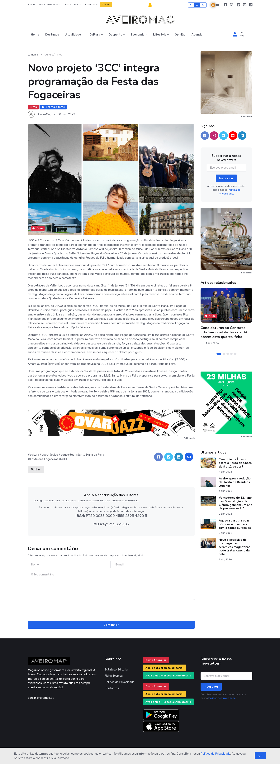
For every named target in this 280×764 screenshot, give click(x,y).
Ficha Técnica (73, 4)
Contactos (91, 4)
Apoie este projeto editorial (164, 667)
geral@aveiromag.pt (41, 697)
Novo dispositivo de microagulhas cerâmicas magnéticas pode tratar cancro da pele (234, 547)
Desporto (115, 34)
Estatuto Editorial (49, 4)
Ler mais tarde (53, 107)
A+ (203, 5)
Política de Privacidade (215, 753)
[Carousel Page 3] (227, 354)
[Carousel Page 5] (235, 354)
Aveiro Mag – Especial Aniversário (168, 675)
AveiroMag (44, 114)
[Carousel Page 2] (224, 354)
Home (31, 4)
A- (191, 5)
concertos (67, 454)
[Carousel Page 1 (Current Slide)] (218, 354)
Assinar (106, 4)
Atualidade (73, 34)
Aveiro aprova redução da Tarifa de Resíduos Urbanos (234, 482)
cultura (34, 454)
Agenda (197, 34)
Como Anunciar (155, 660)
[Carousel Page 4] (231, 354)
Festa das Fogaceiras (44, 459)
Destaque (52, 34)
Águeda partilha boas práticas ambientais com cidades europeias (235, 524)
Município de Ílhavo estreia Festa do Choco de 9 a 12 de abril (235, 462)
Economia (138, 34)
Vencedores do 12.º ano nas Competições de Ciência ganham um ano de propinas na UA (235, 503)
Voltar (35, 469)
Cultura (94, 34)
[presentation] (111, 609)
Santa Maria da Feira (90, 454)
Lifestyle (159, 34)
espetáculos (50, 454)
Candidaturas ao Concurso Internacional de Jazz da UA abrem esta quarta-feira (224, 332)
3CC (64, 459)
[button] (242, 35)
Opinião (180, 34)
